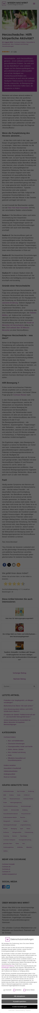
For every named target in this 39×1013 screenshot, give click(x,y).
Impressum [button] (28, 1009)
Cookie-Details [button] (11, 1009)
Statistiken (17, 988)
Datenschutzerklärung (8, 964)
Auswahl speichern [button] (19, 1000)
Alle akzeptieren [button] (19, 995)
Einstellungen (5, 966)
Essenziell (7, 988)
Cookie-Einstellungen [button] (19, 1005)
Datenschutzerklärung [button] (20, 1009)
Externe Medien (29, 988)
